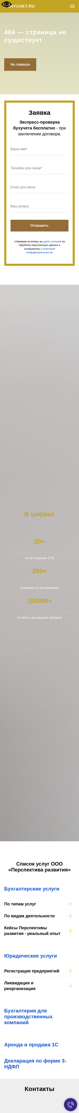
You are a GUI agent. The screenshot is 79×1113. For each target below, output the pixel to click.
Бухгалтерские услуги (31, 889)
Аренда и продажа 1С (31, 1044)
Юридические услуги (30, 956)
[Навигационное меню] (72, 6)
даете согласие (52, 241)
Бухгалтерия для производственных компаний (28, 1016)
